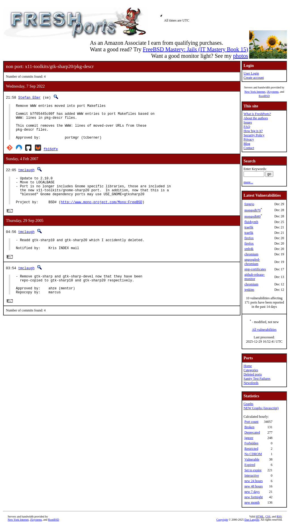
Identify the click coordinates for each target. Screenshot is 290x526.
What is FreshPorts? (257, 114)
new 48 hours (253, 486)
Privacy (249, 139)
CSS (267, 516)
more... (248, 182)
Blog (247, 144)
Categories (251, 370)
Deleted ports (253, 374)
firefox (249, 238)
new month (252, 502)
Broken (249, 427)
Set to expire (253, 470)
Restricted (251, 449)
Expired (249, 465)
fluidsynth (251, 222)
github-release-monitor (254, 277)
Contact (249, 148)
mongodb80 (252, 217)
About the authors (256, 118)
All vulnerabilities (264, 330)
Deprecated (252, 432)
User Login (251, 73)
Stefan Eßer (29, 97)
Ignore (248, 438)
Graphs (248, 404)
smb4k (248, 249)
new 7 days (252, 492)
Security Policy (254, 135)
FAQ (247, 127)
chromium (251, 254)
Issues (248, 122)
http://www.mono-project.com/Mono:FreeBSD (101, 215)
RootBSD (264, 95)
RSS (279, 516)
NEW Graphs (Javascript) (261, 408)
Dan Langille (251, 519)
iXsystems (273, 91)
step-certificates (255, 269)
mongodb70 (252, 210)
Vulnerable (251, 459)
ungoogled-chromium (252, 262)
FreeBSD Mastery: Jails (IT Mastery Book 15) (195, 49)
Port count (251, 422)
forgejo (249, 204)
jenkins (249, 290)
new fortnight (253, 497)
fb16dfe (51, 156)
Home (248, 366)
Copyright (222, 519)
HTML (260, 516)
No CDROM (253, 454)
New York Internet (254, 91)
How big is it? (253, 131)
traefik (248, 227)
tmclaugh (26, 177)
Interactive (251, 476)
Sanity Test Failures (257, 379)
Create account (254, 78)
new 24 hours (253, 481)
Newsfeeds (251, 383)
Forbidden (251, 443)
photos (240, 56)
